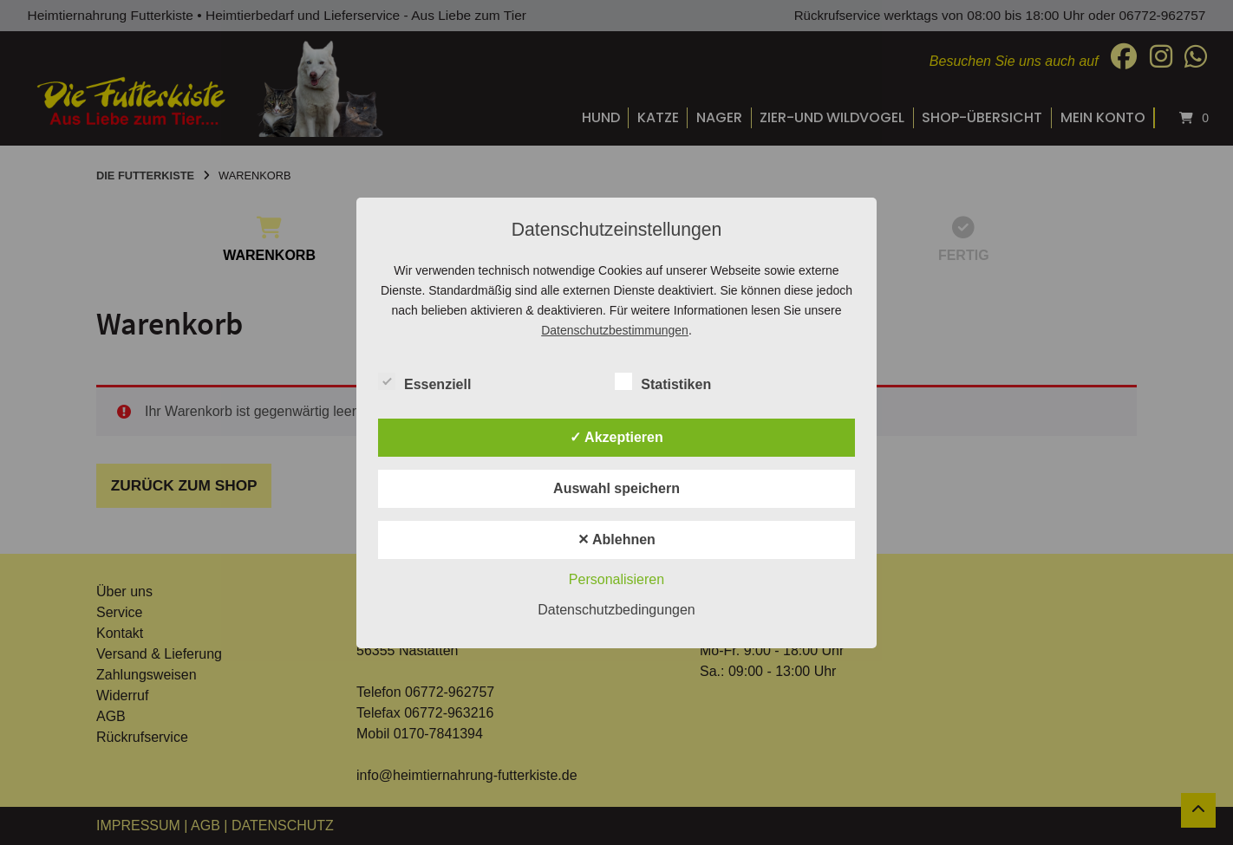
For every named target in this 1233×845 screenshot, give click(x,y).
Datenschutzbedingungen (616, 609)
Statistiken (663, 381)
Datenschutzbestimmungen (614, 330)
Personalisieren (616, 579)
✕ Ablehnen (616, 539)
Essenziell (424, 381)
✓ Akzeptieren (616, 437)
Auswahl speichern (616, 488)
